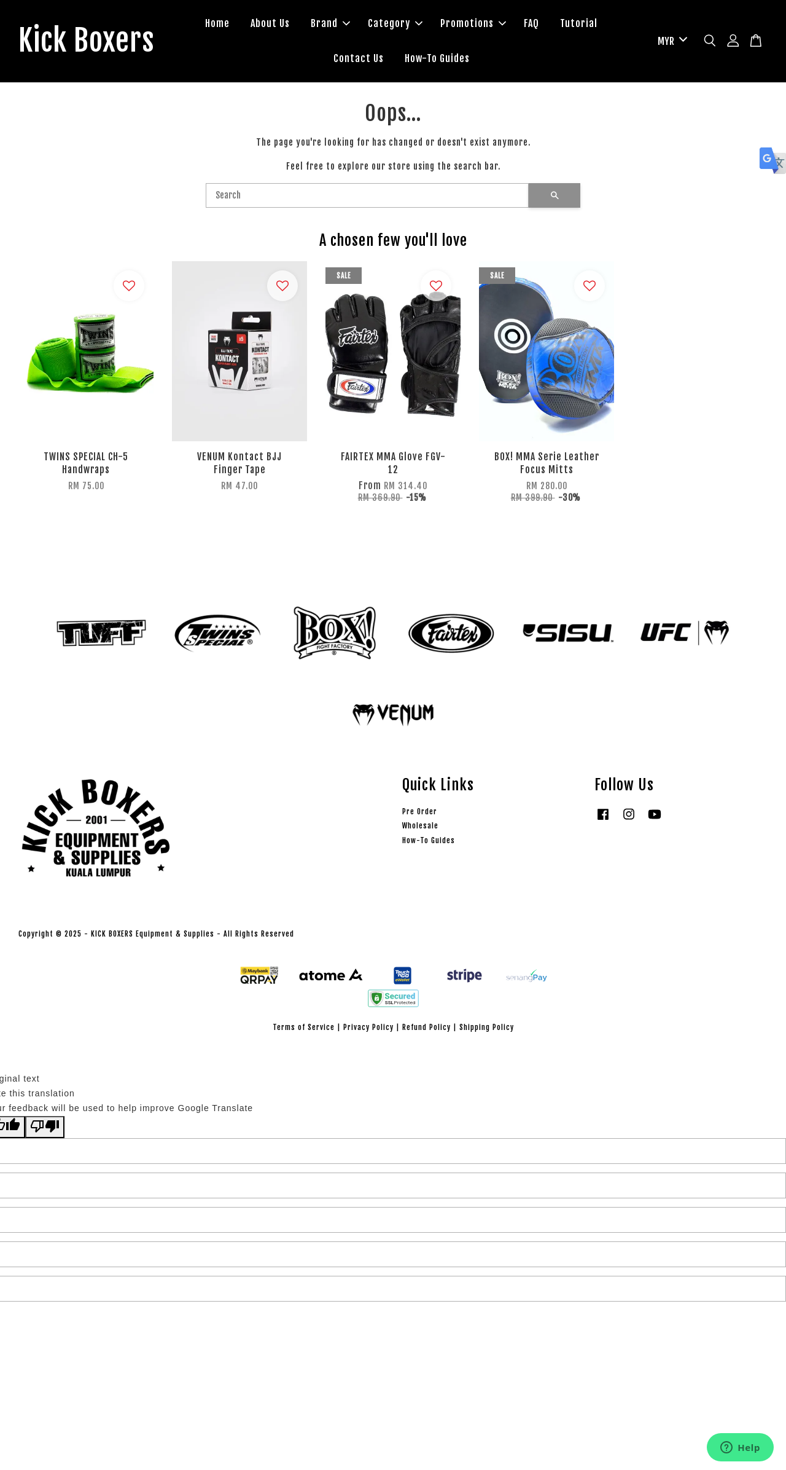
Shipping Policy (486, 1027)
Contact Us (358, 58)
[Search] (367, 195)
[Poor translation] (44, 1127)
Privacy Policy (368, 1027)
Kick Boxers (86, 41)
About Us (270, 23)
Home (217, 23)
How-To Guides (437, 58)
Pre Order (419, 811)
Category (395, 23)
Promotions (473, 23)
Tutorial (578, 23)
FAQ (531, 23)
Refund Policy (426, 1027)
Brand (330, 23)
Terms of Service (304, 1027)
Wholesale (420, 825)
